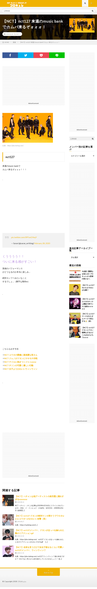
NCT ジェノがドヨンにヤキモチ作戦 (20, 360)
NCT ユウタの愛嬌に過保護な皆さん (20, 356)
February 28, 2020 (42, 245)
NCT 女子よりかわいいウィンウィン (20, 371)
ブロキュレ (22, 583)
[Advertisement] (33, 85)
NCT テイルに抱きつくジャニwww (20, 364)
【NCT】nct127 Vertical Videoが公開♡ (88, 289)
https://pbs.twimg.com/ (15, 147)
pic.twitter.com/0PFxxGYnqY (24, 239)
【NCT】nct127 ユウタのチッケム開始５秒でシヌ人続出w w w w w (88, 306)
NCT (17, 36)
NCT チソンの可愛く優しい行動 (18, 367)
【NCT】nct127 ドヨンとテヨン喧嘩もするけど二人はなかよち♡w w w (88, 334)
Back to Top (48, 574)
